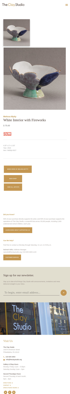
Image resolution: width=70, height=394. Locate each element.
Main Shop (13, 178)
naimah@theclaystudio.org (12, 252)
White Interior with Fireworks (6, 10)
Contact (6, 385)
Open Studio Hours (10, 387)
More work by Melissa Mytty (17, 169)
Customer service (12, 257)
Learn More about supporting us (18, 230)
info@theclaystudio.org (12, 359)
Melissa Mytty (9, 116)
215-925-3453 (9, 357)
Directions (7, 383)
